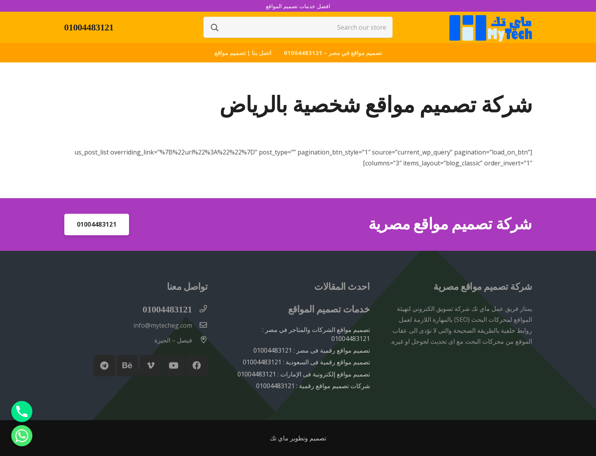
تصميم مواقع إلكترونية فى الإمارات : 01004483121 (303, 374)
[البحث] (214, 27)
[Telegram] (104, 365)
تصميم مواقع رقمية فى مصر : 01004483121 (311, 350)
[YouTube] (173, 365)
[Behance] (127, 365)
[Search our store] (298, 27)
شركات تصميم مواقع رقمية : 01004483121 (313, 385)
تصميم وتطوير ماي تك (298, 438)
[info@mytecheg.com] (200, 325)
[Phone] (21, 411)
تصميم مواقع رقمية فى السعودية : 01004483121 (306, 362)
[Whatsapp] (21, 435)
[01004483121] (200, 309)
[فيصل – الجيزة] (200, 340)
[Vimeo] (150, 365)
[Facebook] (197, 365)
